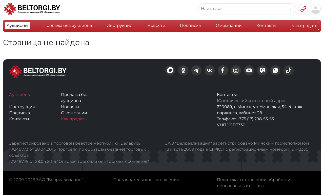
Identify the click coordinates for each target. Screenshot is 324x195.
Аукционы (17, 25)
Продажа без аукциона (67, 25)
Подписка (190, 25)
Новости (156, 25)
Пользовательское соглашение (146, 179)
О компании (229, 25)
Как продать (304, 25)
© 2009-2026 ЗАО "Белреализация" (46, 179)
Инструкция (119, 25)
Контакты (266, 25)
